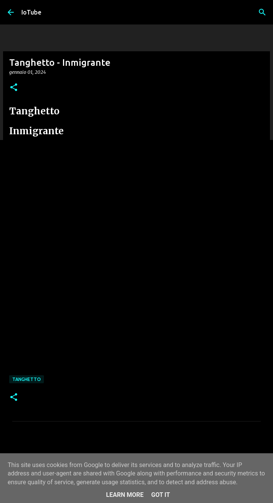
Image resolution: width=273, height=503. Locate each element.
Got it (160, 494)
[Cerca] (262, 12)
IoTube (31, 12)
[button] (13, 88)
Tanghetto (26, 379)
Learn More (125, 494)
